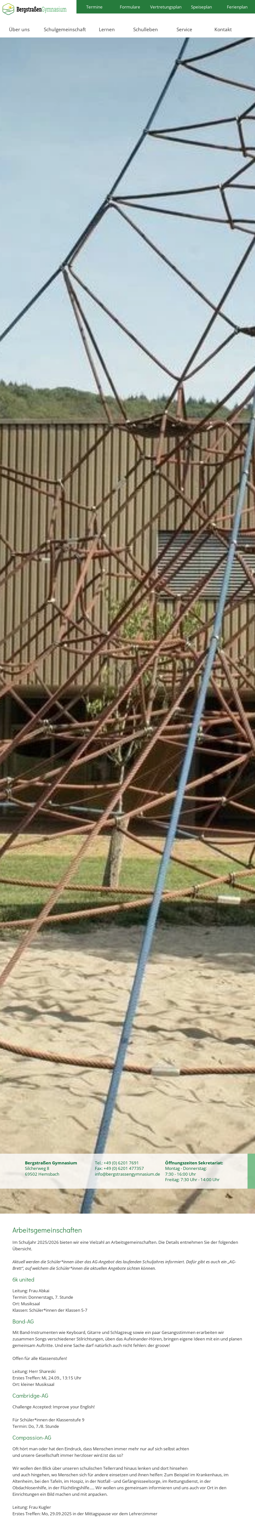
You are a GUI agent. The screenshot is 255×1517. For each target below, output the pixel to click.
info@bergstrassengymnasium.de (127, 1174)
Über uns (19, 29)
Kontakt (223, 29)
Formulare (130, 7)
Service (184, 29)
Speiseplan (201, 7)
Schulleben (145, 29)
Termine (94, 7)
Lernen (107, 29)
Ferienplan (237, 7)
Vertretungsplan (166, 7)
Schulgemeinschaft (65, 29)
